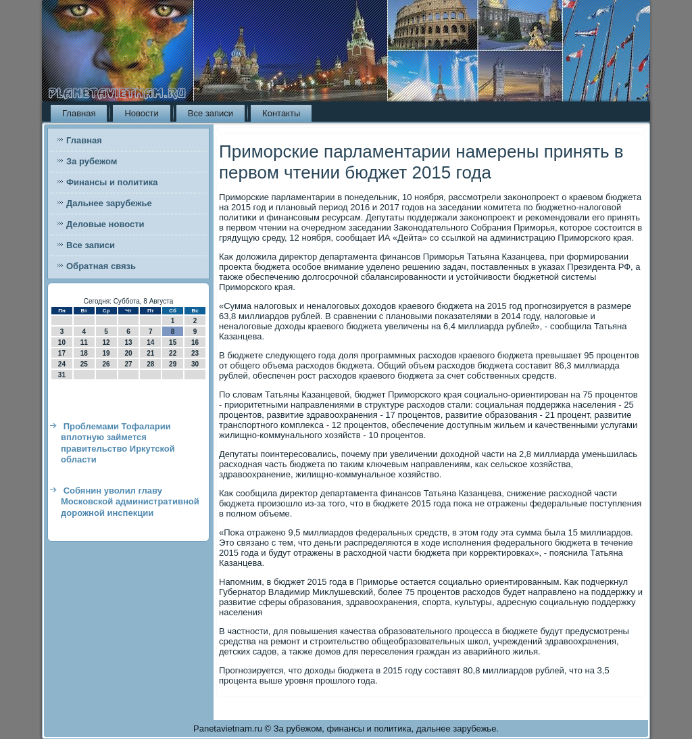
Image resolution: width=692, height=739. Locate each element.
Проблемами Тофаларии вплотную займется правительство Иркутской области (118, 442)
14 (150, 342)
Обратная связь (101, 266)
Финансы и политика (111, 182)
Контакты (281, 113)
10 (62, 342)
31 (62, 375)
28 (150, 364)
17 (62, 353)
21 (150, 353)
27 (128, 364)
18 (84, 353)
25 (84, 364)
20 (128, 353)
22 (172, 353)
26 (106, 364)
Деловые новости (105, 224)
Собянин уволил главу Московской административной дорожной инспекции (130, 501)
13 (128, 342)
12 (106, 342)
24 (62, 364)
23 (195, 353)
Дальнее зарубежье (109, 203)
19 (106, 353)
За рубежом (91, 161)
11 (84, 342)
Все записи (210, 113)
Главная (78, 113)
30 (195, 364)
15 (172, 342)
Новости (141, 113)
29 (172, 364)
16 (195, 342)
